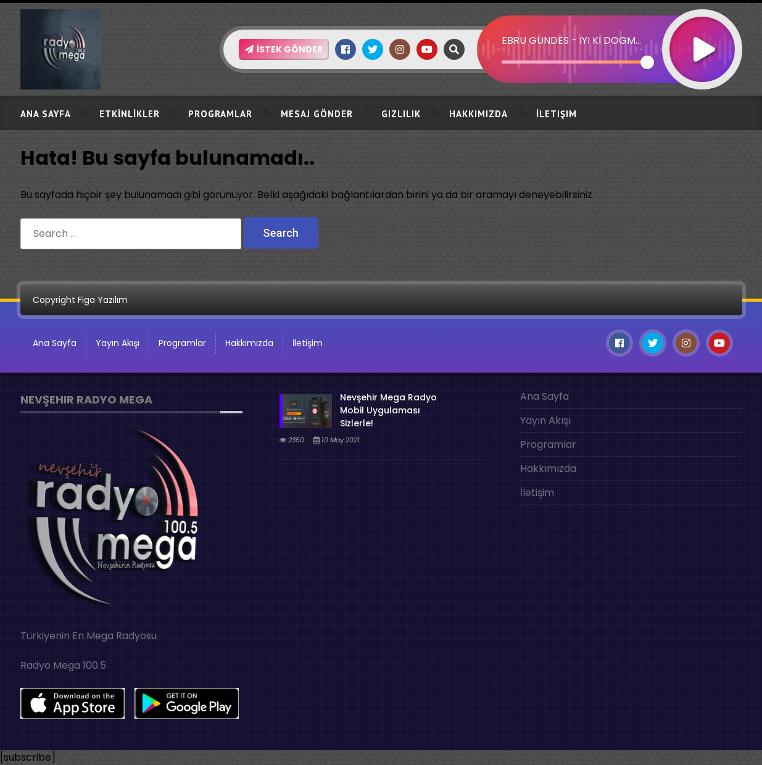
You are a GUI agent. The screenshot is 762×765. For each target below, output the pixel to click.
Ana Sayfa (45, 114)
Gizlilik (401, 114)
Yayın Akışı (117, 343)
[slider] (575, 62)
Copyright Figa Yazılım (80, 300)
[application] (609, 27)
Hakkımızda (478, 114)
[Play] (702, 33)
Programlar (220, 114)
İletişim (556, 114)
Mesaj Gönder (317, 114)
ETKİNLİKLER (129, 114)
